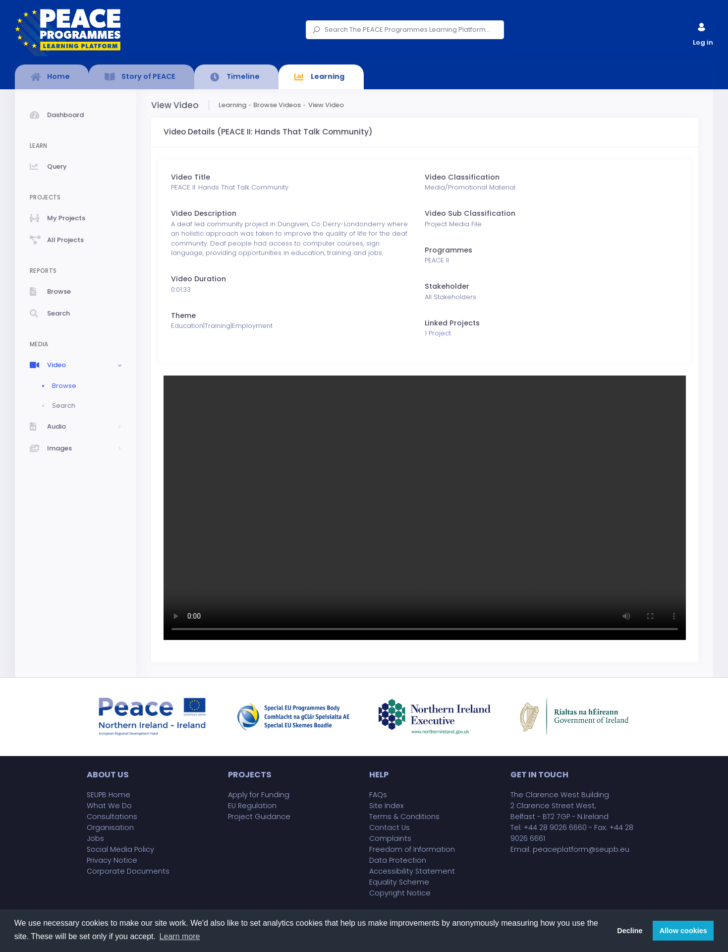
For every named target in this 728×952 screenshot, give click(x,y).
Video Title (190, 177)
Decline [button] (629, 931)
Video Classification (462, 177)
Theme (183, 315)
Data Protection (397, 860)
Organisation (110, 827)
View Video (326, 105)
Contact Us (389, 827)
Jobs (95, 838)
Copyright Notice (400, 893)
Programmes (448, 250)
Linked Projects (452, 323)
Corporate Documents (128, 871)
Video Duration (198, 279)
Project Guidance (259, 817)
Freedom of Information (412, 849)
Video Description (203, 213)
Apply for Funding (258, 795)
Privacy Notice (112, 860)
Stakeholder (447, 286)
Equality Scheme (399, 882)
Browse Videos (277, 105)
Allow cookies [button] (683, 931)
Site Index (386, 806)
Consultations (112, 817)
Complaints (390, 838)
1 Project (438, 333)
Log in (702, 32)
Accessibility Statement (412, 871)
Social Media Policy (120, 849)
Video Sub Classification (470, 213)
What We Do (109, 806)
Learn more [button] (180, 936)
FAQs (378, 795)
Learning (232, 105)
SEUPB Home (108, 795)
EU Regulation (252, 806)
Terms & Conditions (404, 817)
